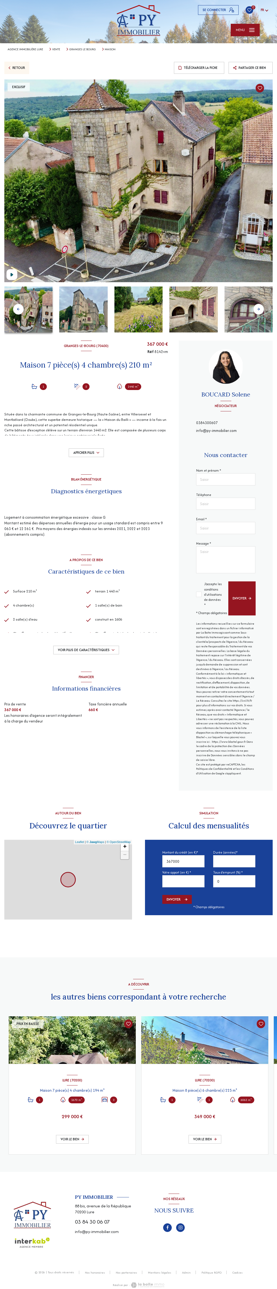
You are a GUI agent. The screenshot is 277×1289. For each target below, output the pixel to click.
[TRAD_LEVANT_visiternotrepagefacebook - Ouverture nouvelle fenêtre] (167, 1227)
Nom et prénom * (208, 470)
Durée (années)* (225, 852)
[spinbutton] (234, 881)
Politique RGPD (212, 1272)
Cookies (237, 1273)
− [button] (125, 855)
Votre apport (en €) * (176, 872)
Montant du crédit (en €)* (180, 852)
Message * (203, 543)
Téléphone (203, 494)
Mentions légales (159, 1272)
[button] (258, 309)
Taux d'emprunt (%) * (228, 872)
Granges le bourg (82, 49)
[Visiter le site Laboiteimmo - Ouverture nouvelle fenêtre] (147, 1285)
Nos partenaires (126, 1272)
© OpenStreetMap (119, 842)
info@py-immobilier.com (216, 430)
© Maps (95, 842)
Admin (186, 1272)
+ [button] (125, 847)
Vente (56, 49)
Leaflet (79, 842)
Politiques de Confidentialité (214, 769)
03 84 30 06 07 (92, 1221)
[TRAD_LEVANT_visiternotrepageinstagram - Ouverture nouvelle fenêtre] (180, 1227)
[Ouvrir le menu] (245, 30)
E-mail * (201, 519)
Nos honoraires (95, 1272)
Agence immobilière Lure (25, 49)
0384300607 (207, 422)
